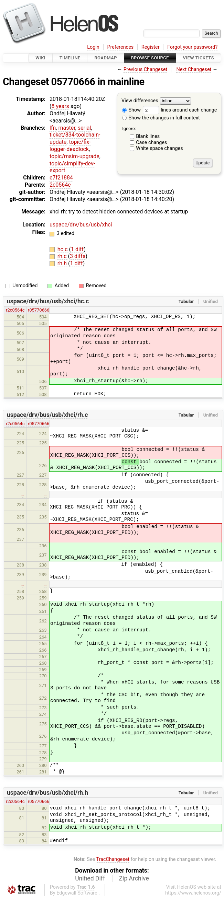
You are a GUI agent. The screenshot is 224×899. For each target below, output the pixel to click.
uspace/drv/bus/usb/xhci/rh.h (47, 792)
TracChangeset (112, 859)
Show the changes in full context (161, 118)
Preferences (120, 47)
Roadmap (105, 57)
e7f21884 (61, 177)
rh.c (62, 256)
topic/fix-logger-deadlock (70, 145)
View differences (139, 101)
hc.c (63, 249)
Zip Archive (134, 878)
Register (150, 47)
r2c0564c (15, 310)
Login (93, 47)
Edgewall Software (76, 893)
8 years (60, 106)
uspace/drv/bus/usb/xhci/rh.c (47, 414)
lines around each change (180, 110)
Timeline (70, 57)
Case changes (151, 142)
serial (84, 128)
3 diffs (77, 256)
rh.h (62, 263)
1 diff (77, 249)
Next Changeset (193, 69)
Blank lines (148, 136)
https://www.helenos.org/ (193, 893)
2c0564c (60, 185)
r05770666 (39, 310)
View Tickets (198, 57)
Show (131, 110)
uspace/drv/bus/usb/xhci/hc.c (48, 301)
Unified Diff (90, 878)
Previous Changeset (146, 69)
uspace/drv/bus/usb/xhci (81, 224)
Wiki (40, 57)
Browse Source (150, 57)
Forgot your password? (192, 47)
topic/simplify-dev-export (72, 167)
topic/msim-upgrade (74, 156)
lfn (53, 128)
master (66, 128)
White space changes (159, 148)
